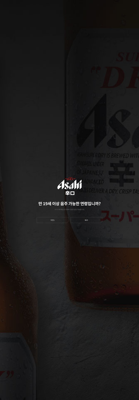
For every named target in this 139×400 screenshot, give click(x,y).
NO (86, 220)
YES (53, 220)
